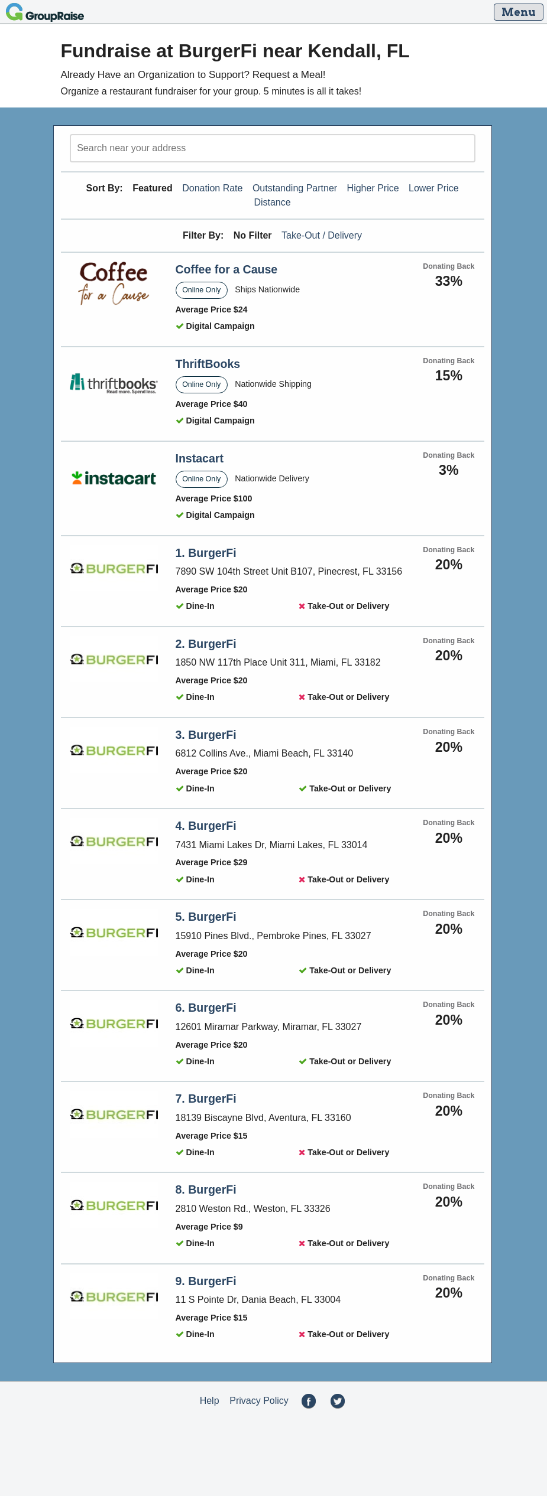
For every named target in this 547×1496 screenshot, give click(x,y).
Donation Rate (212, 188)
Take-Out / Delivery (321, 235)
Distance (272, 202)
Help (209, 1401)
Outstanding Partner (295, 188)
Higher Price (373, 188)
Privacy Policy (259, 1401)
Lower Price (433, 188)
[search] (272, 148)
